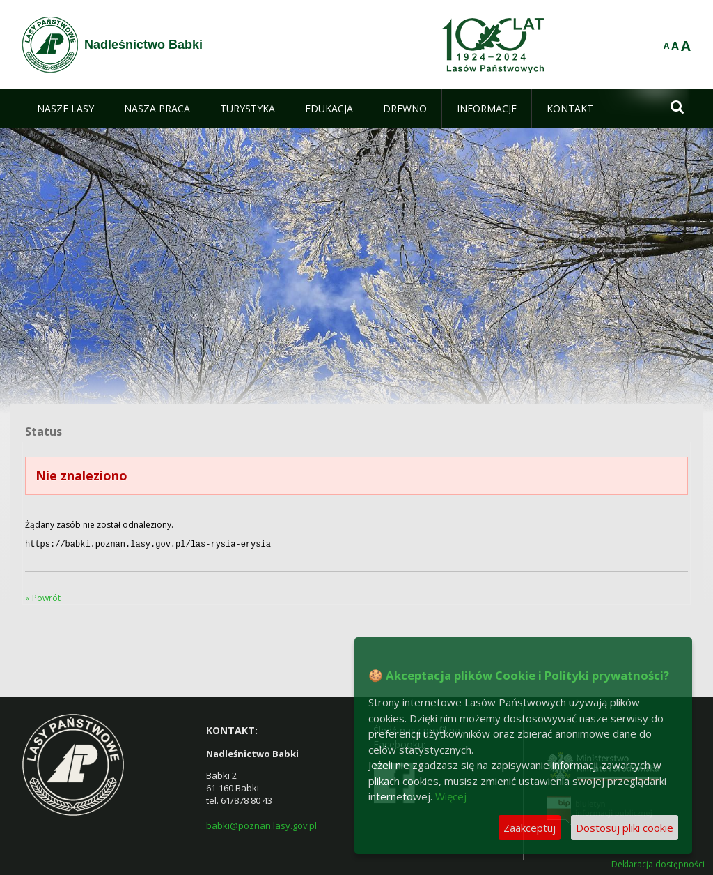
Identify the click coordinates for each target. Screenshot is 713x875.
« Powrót (43, 596)
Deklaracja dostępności (658, 863)
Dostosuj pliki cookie (624, 828)
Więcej (451, 796)
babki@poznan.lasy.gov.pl (261, 824)
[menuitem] (65, 108)
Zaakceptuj (529, 828)
